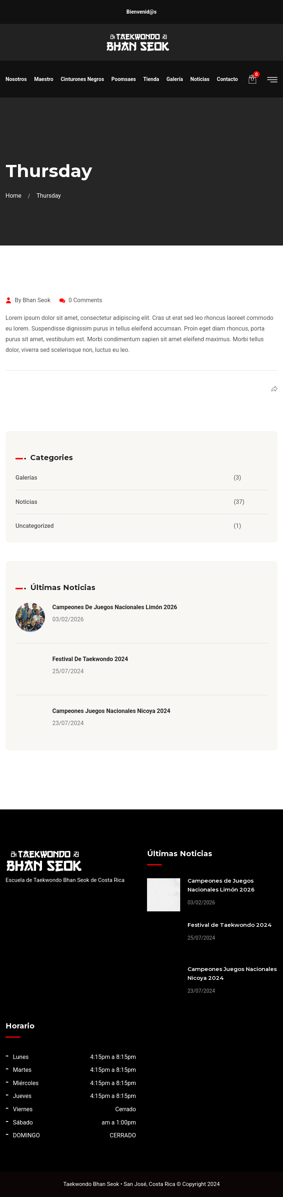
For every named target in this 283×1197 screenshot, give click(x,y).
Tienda (151, 79)
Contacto (227, 79)
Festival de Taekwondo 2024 (90, 659)
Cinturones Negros (82, 79)
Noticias (200, 79)
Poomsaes (123, 79)
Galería (175, 79)
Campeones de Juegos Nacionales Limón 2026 (114, 607)
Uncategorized (34, 525)
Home (15, 195)
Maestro (43, 79)
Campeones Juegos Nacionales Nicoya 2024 (111, 710)
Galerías (26, 477)
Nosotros (16, 79)
